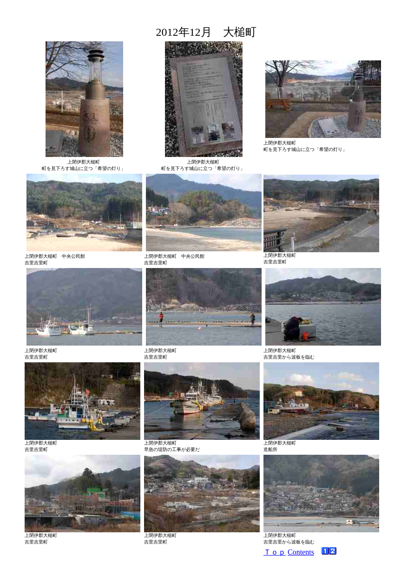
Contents (301, 552)
